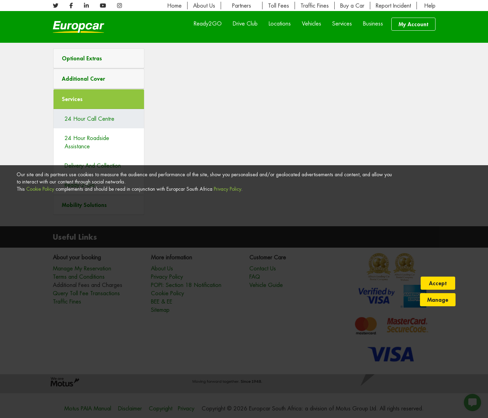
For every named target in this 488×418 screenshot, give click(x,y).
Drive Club (245, 23)
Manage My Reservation (82, 268)
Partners (241, 5)
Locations (280, 23)
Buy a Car (352, 5)
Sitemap (160, 310)
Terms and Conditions (79, 276)
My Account (413, 24)
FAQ (254, 276)
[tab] (99, 58)
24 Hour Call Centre (89, 118)
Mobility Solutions (84, 204)
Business (373, 23)
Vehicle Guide (266, 285)
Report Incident (393, 5)
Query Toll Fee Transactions (86, 293)
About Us (204, 5)
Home (174, 5)
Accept (438, 387)
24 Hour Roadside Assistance (87, 142)
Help (429, 5)
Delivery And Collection (93, 165)
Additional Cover (83, 78)
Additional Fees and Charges (87, 285)
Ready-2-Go (80, 185)
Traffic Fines (314, 5)
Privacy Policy (227, 403)
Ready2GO (208, 23)
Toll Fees (278, 5)
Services (342, 23)
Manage (437, 404)
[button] (99, 58)
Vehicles (311, 23)
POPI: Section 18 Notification (186, 285)
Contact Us (262, 268)
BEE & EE (161, 301)
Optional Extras (82, 58)
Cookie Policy (40, 403)
